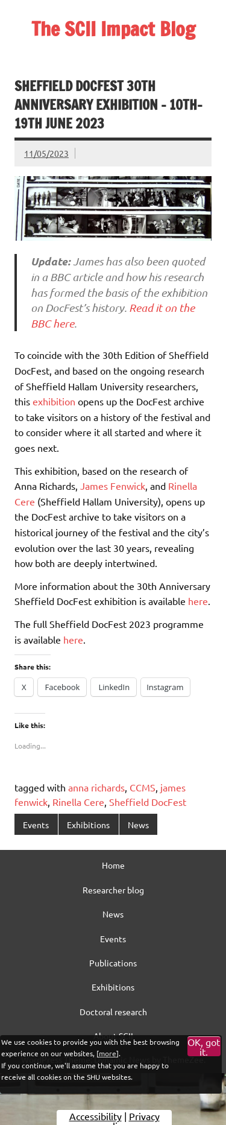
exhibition (54, 401)
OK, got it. (203, 1046)
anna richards (96, 787)
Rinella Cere (78, 802)
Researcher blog (113, 890)
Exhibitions (88, 824)
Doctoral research (113, 1011)
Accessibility (95, 1116)
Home (113, 865)
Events (36, 824)
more (107, 1053)
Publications (113, 963)
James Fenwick (112, 486)
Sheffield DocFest (147, 802)
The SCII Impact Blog (113, 29)
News (138, 824)
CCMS (142, 787)
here (198, 601)
